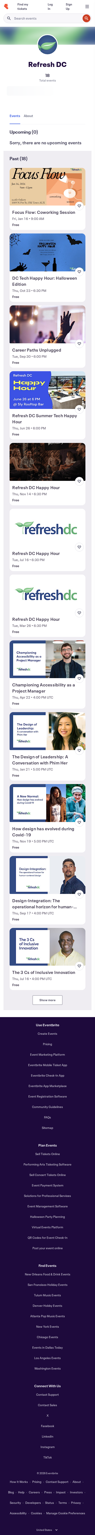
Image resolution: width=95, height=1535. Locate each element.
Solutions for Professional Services (47, 1196)
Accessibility (18, 1513)
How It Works (19, 1482)
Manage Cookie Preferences (65, 1513)
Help (21, 1492)
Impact (61, 1492)
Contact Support (47, 1394)
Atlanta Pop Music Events (47, 1316)
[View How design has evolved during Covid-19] (47, 803)
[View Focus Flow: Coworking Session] (47, 187)
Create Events (47, 1033)
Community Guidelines (47, 1107)
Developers (33, 1503)
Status (49, 1503)
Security (15, 1503)
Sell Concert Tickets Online (47, 1175)
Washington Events (47, 1368)
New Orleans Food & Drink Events (47, 1274)
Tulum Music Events (47, 1295)
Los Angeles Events (47, 1358)
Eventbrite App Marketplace (48, 1086)
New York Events (47, 1326)
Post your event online (47, 1248)
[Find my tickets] (27, 6)
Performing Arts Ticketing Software (47, 1164)
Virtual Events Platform (47, 1227)
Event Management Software (47, 1206)
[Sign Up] (70, 6)
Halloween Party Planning (47, 1217)
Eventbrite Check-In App (47, 1075)
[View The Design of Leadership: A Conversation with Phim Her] (47, 731)
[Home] (6, 6)
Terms (62, 1503)
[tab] (16, 116)
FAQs (47, 1117)
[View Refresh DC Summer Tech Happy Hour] (47, 390)
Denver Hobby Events (47, 1306)
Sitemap (47, 1128)
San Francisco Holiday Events (48, 1285)
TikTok (47, 1457)
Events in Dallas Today (47, 1347)
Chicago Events (47, 1337)
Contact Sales (47, 1405)
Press (48, 1492)
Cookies (36, 1513)
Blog (11, 1492)
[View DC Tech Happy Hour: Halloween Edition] (47, 252)
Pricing (47, 1044)
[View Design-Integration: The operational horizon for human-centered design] (47, 875)
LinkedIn (47, 1436)
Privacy (76, 1503)
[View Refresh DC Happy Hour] (47, 462)
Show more (47, 1000)
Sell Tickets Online (47, 1154)
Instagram (48, 1447)
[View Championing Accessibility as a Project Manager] (47, 659)
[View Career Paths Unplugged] (47, 324)
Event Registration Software (47, 1096)
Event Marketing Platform (47, 1054)
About (77, 1482)
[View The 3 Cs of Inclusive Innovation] (47, 947)
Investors (76, 1492)
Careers (34, 1492)
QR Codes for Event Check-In (48, 1237)
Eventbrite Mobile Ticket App (47, 1065)
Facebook (47, 1426)
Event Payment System (47, 1185)
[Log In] (51, 6)
